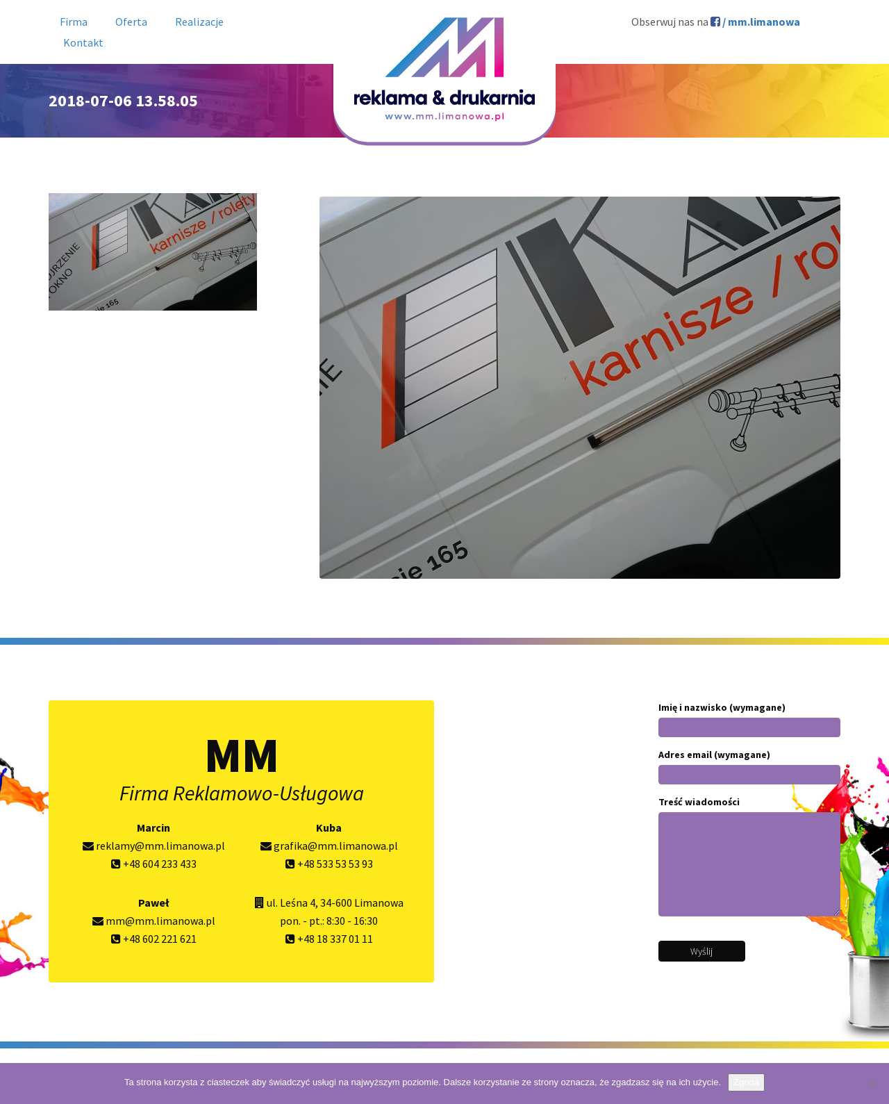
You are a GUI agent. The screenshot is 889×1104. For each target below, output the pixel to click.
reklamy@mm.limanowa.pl (154, 845)
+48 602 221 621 (154, 939)
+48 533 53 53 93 (329, 864)
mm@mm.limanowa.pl (153, 921)
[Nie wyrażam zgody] (872, 1084)
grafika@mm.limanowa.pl (329, 845)
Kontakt (83, 42)
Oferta (131, 21)
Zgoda (746, 1082)
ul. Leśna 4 (291, 902)
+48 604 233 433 (154, 864)
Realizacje (199, 21)
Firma (74, 21)
